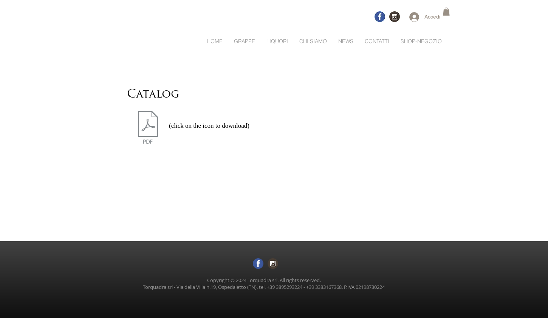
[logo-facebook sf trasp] (258, 263)
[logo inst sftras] (273, 263)
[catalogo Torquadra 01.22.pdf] (148, 128)
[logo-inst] (394, 16)
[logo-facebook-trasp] (380, 16)
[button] (446, 12)
